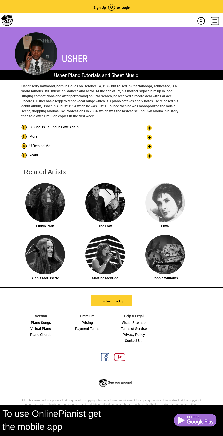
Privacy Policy (134, 334)
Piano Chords (41, 334)
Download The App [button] (111, 301)
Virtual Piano (40, 328)
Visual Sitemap (134, 322)
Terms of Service (134, 328)
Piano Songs (41, 322)
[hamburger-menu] (215, 21)
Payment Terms (87, 328)
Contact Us (133, 340)
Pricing (87, 322)
